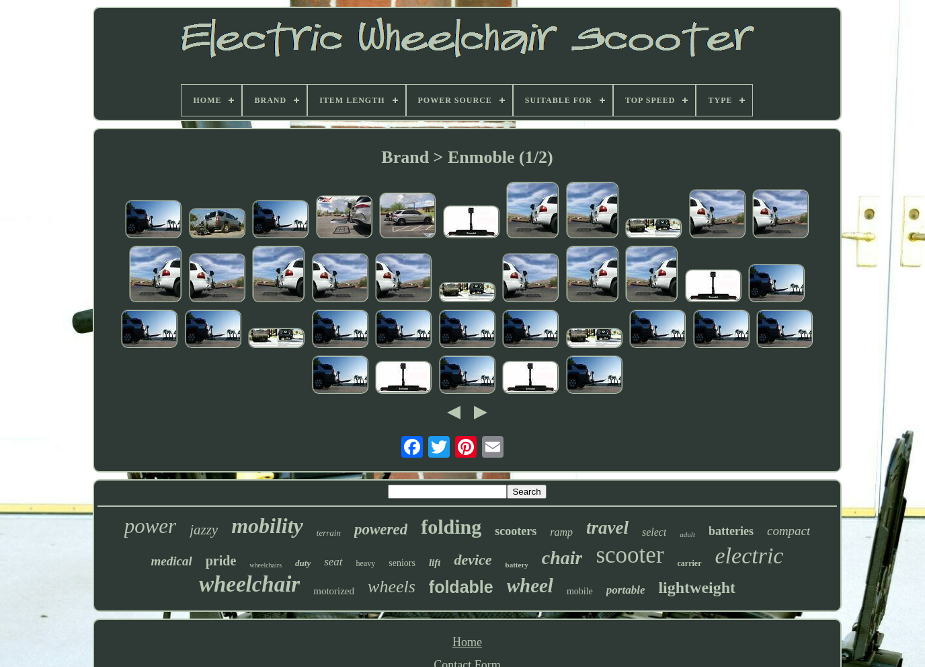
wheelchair (249, 584)
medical (171, 561)
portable (625, 590)
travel (607, 528)
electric (749, 555)
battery (517, 565)
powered (380, 529)
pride (221, 560)
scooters (515, 531)
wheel (530, 585)
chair (562, 557)
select (654, 532)
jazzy (204, 530)
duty (303, 563)
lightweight (696, 587)
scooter (629, 555)
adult (687, 534)
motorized (333, 591)
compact (788, 531)
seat (333, 561)
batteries (731, 531)
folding (451, 527)
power (150, 526)
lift (435, 562)
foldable (461, 586)
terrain (329, 533)
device (472, 559)
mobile (580, 591)
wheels (391, 586)
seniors (402, 563)
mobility (267, 526)
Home (467, 642)
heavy (366, 563)
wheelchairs (265, 565)
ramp (561, 532)
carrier (690, 563)
